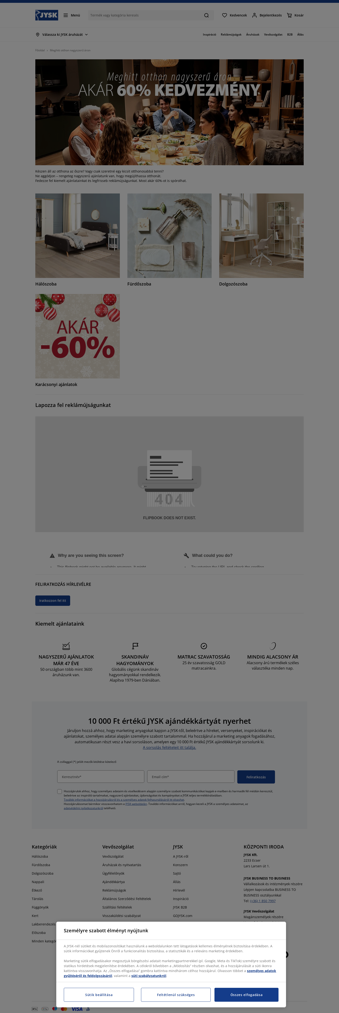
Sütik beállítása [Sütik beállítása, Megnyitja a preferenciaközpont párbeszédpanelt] (99, 995)
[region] (171, 964)
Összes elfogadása (246, 995)
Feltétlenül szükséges (176, 995)
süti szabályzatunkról (148, 975)
